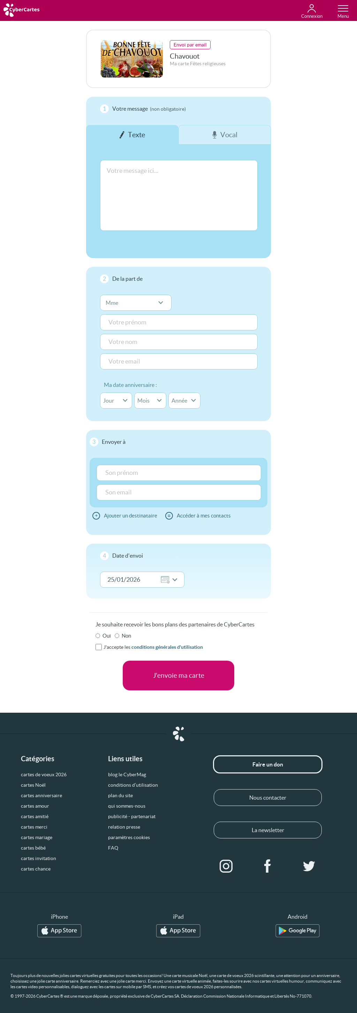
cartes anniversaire (41, 795)
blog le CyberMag (127, 774)
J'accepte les (153, 647)
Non (126, 636)
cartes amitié (34, 816)
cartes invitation (38, 858)
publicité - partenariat (131, 816)
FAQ (113, 848)
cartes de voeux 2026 (44, 774)
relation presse (124, 827)
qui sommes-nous (126, 806)
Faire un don (267, 764)
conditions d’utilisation (133, 785)
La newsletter (268, 830)
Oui (106, 636)
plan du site (120, 795)
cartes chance (36, 869)
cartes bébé (33, 848)
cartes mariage (36, 837)
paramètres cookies (129, 837)
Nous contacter (267, 797)
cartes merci (34, 827)
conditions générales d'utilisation (167, 647)
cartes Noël (33, 785)
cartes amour (35, 806)
